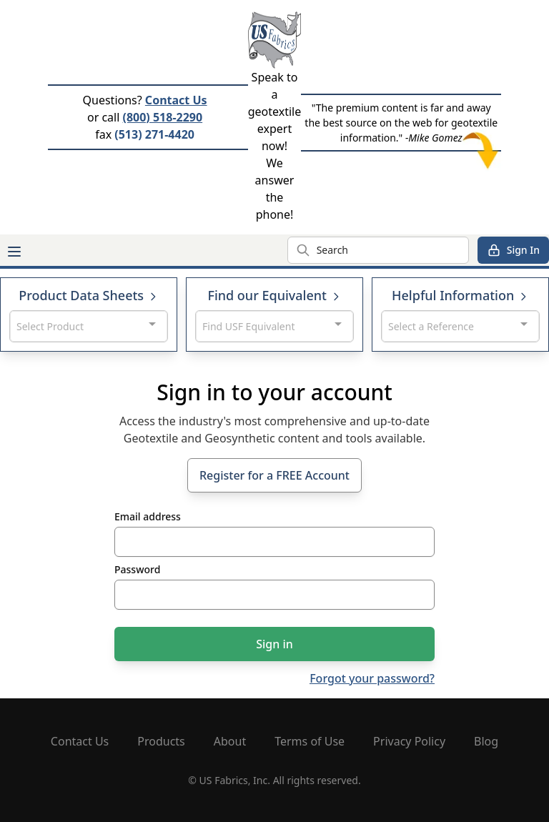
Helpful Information (460, 295)
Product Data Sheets (89, 295)
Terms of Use (309, 741)
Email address (147, 516)
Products (161, 741)
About (230, 741)
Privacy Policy (409, 741)
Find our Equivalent (274, 295)
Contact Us (176, 100)
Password (137, 569)
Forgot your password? (372, 678)
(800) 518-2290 (162, 117)
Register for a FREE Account (274, 475)
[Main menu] (14, 251)
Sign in (274, 644)
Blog (486, 741)
